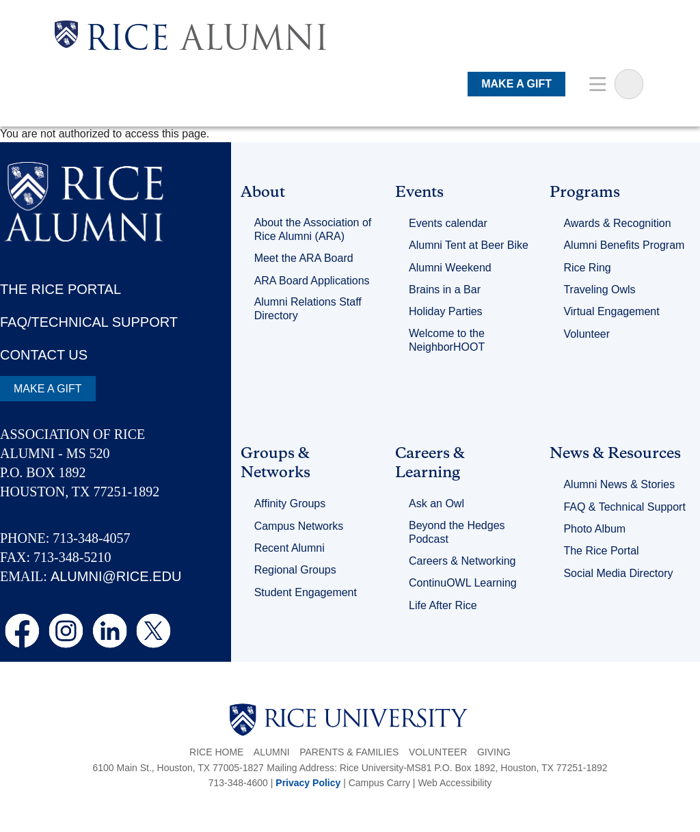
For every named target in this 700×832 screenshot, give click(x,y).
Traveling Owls (599, 289)
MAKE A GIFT (516, 84)
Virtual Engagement (611, 311)
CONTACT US (44, 354)
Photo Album (594, 529)
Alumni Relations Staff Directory (308, 308)
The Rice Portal (600, 550)
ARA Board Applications (312, 280)
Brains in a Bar (445, 289)
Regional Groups (295, 570)
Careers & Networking (462, 561)
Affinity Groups (290, 503)
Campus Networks (299, 526)
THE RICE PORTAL (60, 289)
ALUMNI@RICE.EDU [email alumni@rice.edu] (116, 576)
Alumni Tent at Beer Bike (468, 245)
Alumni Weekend (450, 267)
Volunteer (586, 334)
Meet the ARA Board (303, 258)
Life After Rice (443, 605)
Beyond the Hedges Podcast (457, 532)
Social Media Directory (618, 573)
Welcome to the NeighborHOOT (447, 340)
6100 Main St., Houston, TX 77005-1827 (177, 767)
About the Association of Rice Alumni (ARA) (313, 229)
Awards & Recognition (617, 223)
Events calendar (448, 223)
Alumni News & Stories (619, 484)
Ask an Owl (436, 503)
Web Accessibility (455, 782)
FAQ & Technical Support (624, 507)
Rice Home (216, 752)
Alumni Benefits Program (623, 245)
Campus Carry (379, 782)
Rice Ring (586, 267)
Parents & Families (349, 752)
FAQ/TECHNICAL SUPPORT (89, 322)
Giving (494, 752)
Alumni (272, 752)
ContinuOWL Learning (463, 583)
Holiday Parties (446, 311)
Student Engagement (305, 592)
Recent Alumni (289, 548)
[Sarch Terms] (629, 84)
